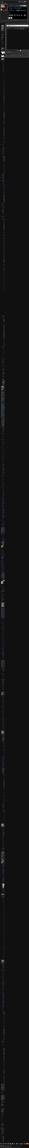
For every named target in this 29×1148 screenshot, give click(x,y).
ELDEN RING (3, 530)
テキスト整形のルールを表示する (15, 59)
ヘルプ (13, 5)
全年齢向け (4, 745)
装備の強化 (2, 547)
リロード (14, 4)
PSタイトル (3, 620)
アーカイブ (3, 487)
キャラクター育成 (2, 567)
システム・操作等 (2, 561)
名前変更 (15, 20)
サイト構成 (3, 207)
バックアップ (23, 20)
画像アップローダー (3, 364)
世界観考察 (3, 503)
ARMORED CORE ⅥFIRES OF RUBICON (3, 411)
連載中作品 (4, 777)
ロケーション (3, 477)
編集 (9, 20)
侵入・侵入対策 (2, 571)
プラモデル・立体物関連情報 (3, 878)
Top (10, 8)
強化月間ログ (3, 985)
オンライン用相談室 (3, 523)
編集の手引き (3, 182)
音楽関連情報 (3, 871)
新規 (18, 4)
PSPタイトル (3, 650)
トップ (10, 4)
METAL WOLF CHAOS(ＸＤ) (3, 701)
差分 (19, 20)
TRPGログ (3, 990)
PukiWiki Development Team (16, 1145)
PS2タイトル (3, 624)
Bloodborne (3, 708)
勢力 (3, 484)
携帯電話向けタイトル (3, 655)
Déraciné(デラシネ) (3, 714)
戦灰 (3, 554)
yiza (11, 1146)
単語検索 (24, 4)
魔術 (2, 557)
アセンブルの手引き (3, 442)
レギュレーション (2, 587)
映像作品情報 (3, 890)
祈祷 (2, 558)
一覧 (20, 4)
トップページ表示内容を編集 (4, 82)
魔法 (3, 556)
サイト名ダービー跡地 (3, 979)
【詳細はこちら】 (2, 44)
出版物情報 (3, 866)
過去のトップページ (3, 1044)
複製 (12, 20)
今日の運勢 (3, 1098)
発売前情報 (3, 517)
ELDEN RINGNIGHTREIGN (3, 397)
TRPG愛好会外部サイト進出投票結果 (3, 998)
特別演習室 (4, 187)
